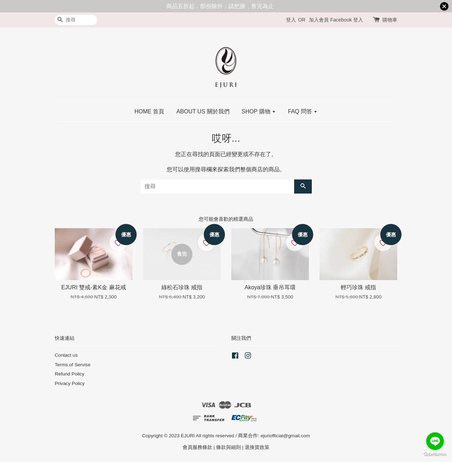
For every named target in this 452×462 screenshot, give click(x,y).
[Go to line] (435, 441)
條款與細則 (228, 447)
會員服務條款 (197, 447)
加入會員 (319, 20)
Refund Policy (69, 374)
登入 (291, 20)
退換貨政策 (257, 447)
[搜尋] (76, 20)
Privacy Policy (70, 383)
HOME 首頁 (149, 111)
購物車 (389, 20)
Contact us (66, 355)
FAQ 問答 (302, 111)
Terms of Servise (72, 364)
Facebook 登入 (346, 20)
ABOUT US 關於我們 (203, 111)
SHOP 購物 (259, 111)
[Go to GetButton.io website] (435, 454)
